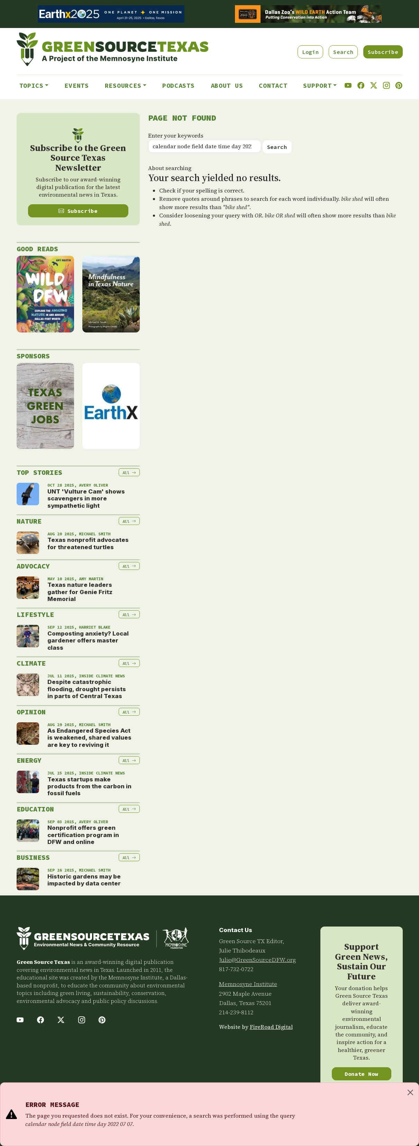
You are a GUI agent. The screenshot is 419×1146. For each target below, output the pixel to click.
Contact (273, 86)
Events (76, 86)
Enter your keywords (175, 135)
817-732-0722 (236, 969)
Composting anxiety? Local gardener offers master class (88, 640)
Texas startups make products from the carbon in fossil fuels (89, 786)
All (129, 472)
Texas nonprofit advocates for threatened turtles (88, 543)
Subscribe (383, 51)
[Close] (410, 1092)
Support (317, 86)
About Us (227, 86)
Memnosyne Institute (248, 984)
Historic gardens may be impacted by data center (84, 880)
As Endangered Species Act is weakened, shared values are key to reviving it (89, 737)
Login (310, 51)
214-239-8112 (236, 1012)
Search (343, 51)
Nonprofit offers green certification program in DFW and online (83, 834)
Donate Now (361, 1073)
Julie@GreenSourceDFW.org (257, 960)
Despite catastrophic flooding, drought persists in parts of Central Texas (86, 688)
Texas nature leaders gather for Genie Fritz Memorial (79, 591)
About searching (169, 168)
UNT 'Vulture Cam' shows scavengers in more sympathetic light (86, 498)
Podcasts (178, 86)
